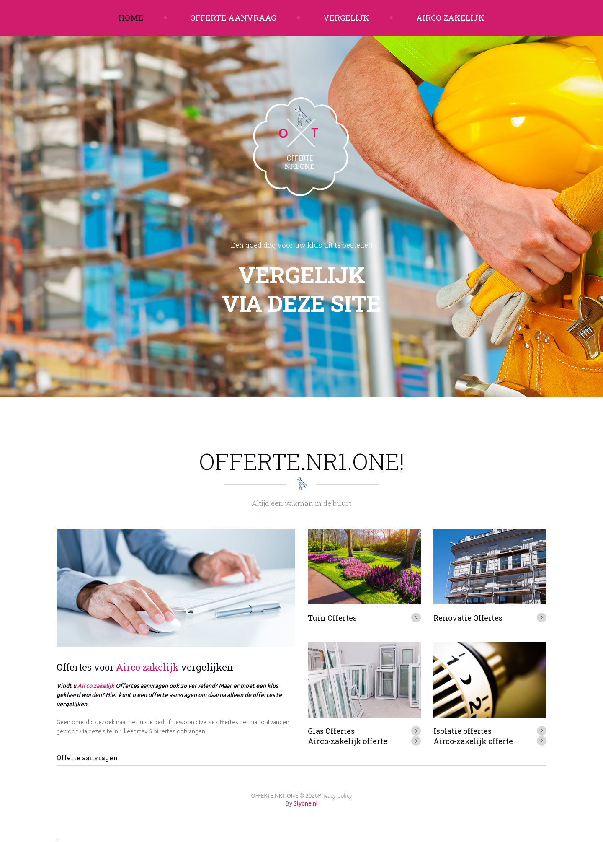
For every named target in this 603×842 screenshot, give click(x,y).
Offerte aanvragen (87, 757)
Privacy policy (335, 795)
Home (131, 17)
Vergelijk (346, 17)
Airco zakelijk (450, 17)
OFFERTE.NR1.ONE (274, 795)
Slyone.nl (306, 803)
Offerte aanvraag (233, 17)
